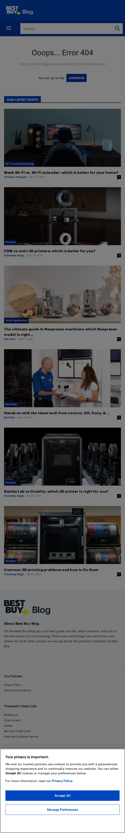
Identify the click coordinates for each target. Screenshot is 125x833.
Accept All (62, 795)
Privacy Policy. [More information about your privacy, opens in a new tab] (62, 781)
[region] (62, 791)
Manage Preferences (62, 809)
